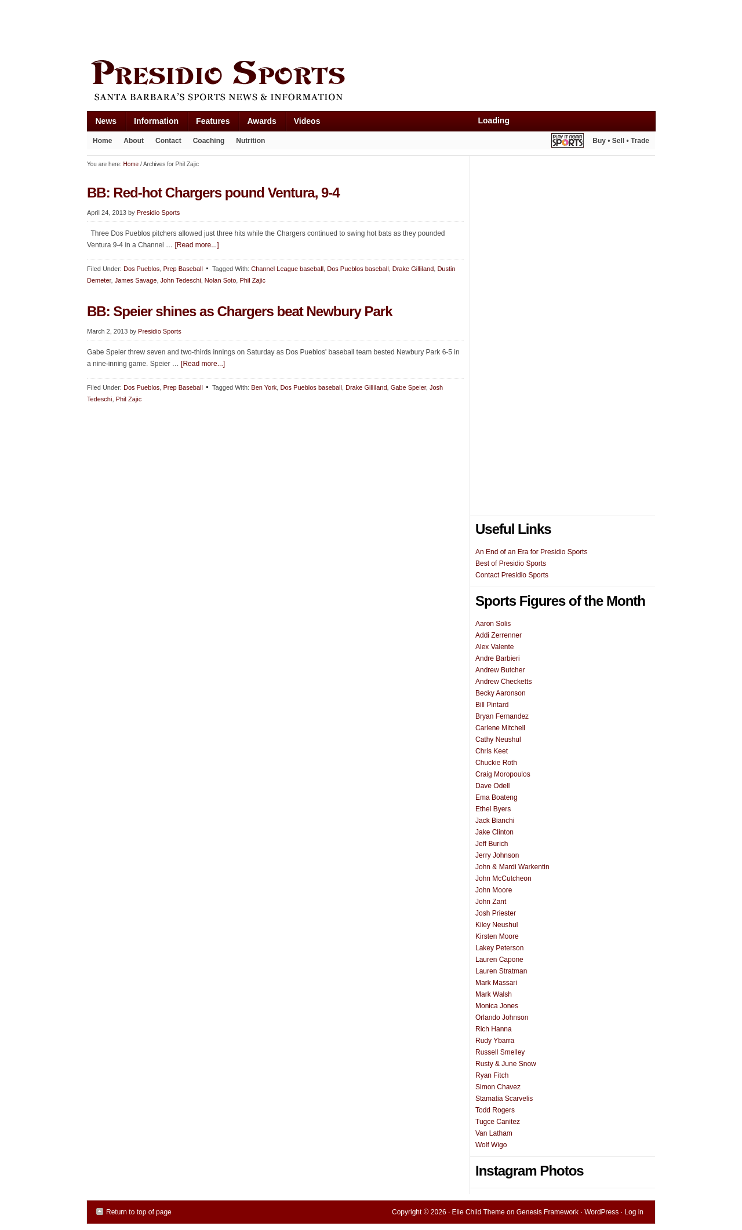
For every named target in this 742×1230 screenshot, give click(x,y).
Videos (307, 121)
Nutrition (250, 141)
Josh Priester (495, 913)
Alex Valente (494, 647)
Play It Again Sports (567, 142)
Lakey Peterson (499, 948)
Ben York (264, 387)
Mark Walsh (493, 994)
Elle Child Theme (478, 1212)
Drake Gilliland (413, 268)
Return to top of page (139, 1212)
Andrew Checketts (503, 682)
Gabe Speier (408, 387)
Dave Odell (492, 786)
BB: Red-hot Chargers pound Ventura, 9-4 (213, 192)
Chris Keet (491, 751)
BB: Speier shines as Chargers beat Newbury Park (239, 311)
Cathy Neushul (498, 739)
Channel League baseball (287, 268)
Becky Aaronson (500, 693)
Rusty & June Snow (505, 1064)
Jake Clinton (494, 832)
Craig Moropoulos (502, 774)
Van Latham (493, 1133)
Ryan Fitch (491, 1075)
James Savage (136, 280)
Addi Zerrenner (498, 635)
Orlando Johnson (501, 1017)
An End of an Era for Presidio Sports (531, 552)
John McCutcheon (503, 878)
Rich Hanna (493, 1029)
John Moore (493, 890)
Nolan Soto (220, 280)
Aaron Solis (493, 624)
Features (208, 123)
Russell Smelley (500, 1052)
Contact (168, 141)
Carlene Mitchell (500, 728)
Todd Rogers (495, 1110)
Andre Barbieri (497, 658)
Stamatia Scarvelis (504, 1098)
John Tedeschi (181, 280)
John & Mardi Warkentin (512, 867)
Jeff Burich (491, 844)
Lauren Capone (499, 960)
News (102, 123)
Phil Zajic (252, 280)
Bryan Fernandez (502, 716)
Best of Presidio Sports (510, 563)
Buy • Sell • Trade (620, 141)
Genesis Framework (548, 1212)
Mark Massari (496, 983)
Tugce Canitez (497, 1122)
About (131, 143)
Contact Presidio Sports (511, 575)
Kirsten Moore (497, 936)
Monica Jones (496, 1006)
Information (152, 123)
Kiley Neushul (496, 925)
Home (102, 141)
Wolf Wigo (491, 1145)
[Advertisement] (298, 27)
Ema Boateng (496, 797)
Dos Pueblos (141, 268)
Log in (633, 1212)
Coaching (209, 141)
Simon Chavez (498, 1087)
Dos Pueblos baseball (357, 268)
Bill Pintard (491, 705)
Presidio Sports (371, 82)
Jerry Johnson (497, 855)
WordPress (601, 1212)
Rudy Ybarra (494, 1041)
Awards (257, 123)
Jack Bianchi (494, 821)
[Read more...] (196, 245)
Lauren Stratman (501, 971)
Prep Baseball (183, 268)
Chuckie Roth (496, 763)
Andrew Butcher (500, 670)
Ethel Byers (493, 809)
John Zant (490, 902)
